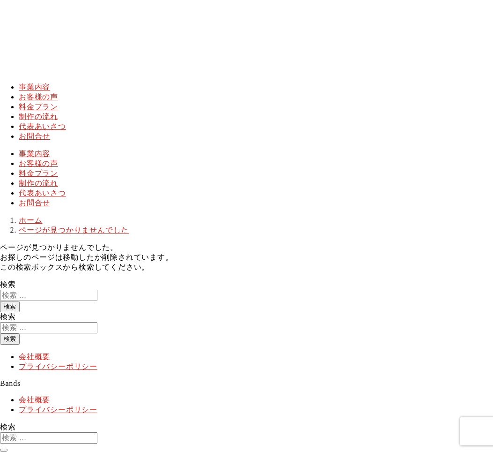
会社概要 (34, 357)
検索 (8, 284)
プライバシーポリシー (58, 366)
